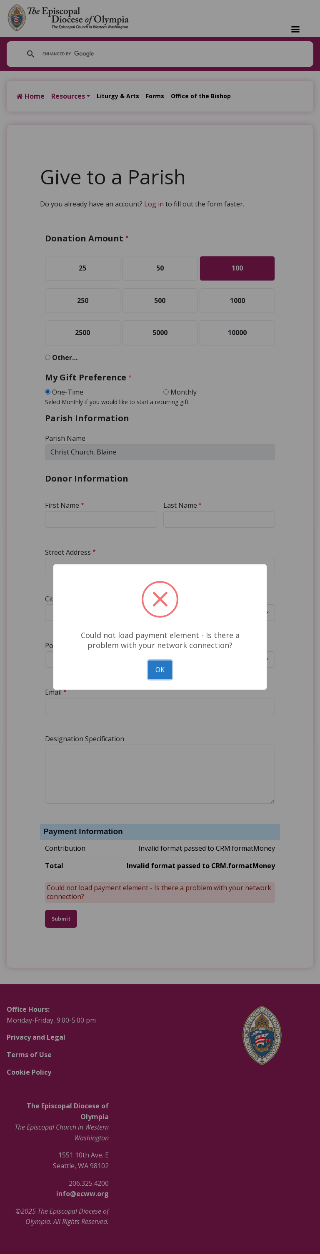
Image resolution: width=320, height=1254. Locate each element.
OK (160, 669)
